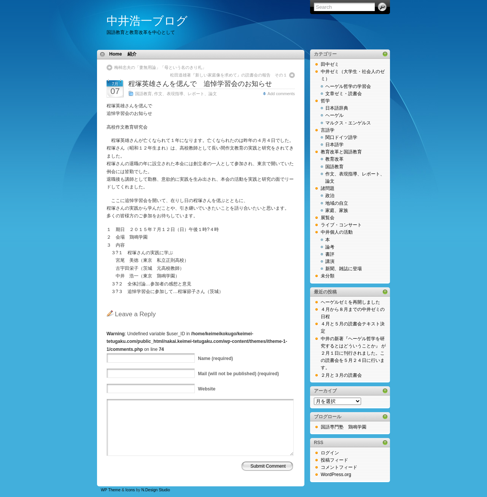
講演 (329, 261)
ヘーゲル (334, 115)
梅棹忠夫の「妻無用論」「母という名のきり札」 (160, 67)
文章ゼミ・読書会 (343, 93)
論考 (329, 247)
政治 (329, 195)
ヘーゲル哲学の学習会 (348, 86)
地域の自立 (336, 203)
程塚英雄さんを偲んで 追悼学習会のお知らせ (200, 84)
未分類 (327, 276)
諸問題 (327, 188)
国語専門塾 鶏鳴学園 (343, 427)
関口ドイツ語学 (341, 137)
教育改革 (334, 159)
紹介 (132, 54)
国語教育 (143, 93)
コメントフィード (339, 467)
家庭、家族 (336, 210)
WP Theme (111, 490)
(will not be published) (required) (238, 373)
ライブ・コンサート (341, 225)
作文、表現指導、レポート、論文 (185, 93)
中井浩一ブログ (147, 20)
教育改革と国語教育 (341, 152)
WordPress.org (336, 474)
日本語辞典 (336, 108)
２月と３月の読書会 (341, 375)
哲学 (325, 101)
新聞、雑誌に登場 (343, 268)
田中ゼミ (330, 64)
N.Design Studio (155, 490)
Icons (130, 490)
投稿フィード (334, 460)
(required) (215, 358)
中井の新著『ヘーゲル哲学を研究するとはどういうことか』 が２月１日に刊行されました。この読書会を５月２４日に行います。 (353, 353)
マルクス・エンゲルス (348, 123)
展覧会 (327, 217)
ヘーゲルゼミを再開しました (350, 302)
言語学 (327, 130)
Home (115, 54)
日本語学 (334, 144)
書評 (329, 254)
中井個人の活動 (337, 232)
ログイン (330, 453)
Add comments (281, 93)
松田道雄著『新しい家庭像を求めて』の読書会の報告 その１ (228, 75)
